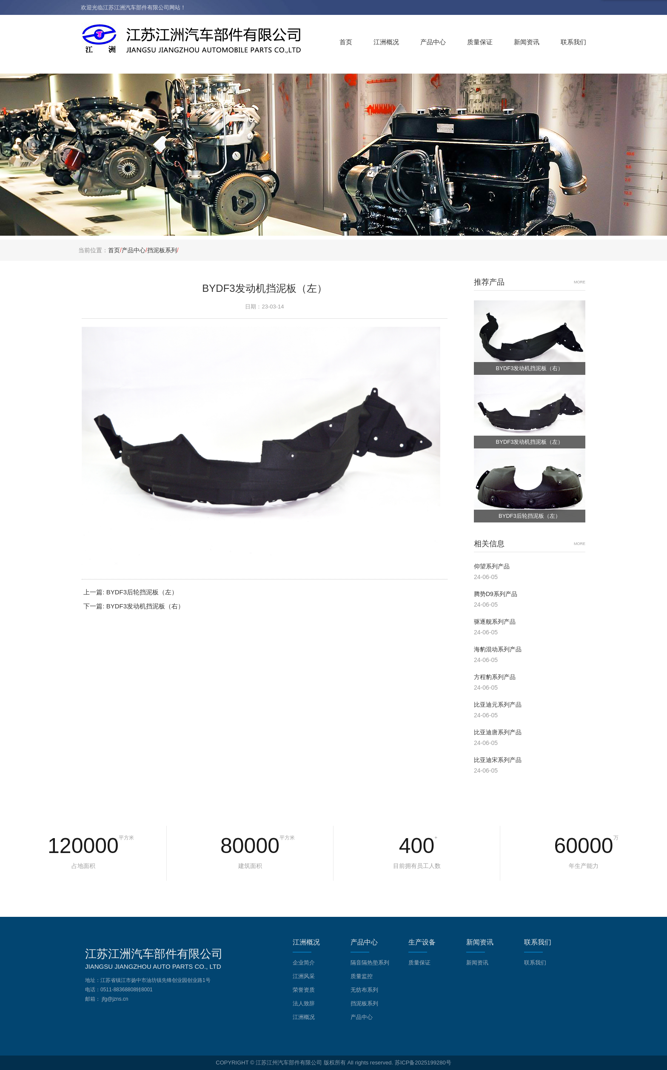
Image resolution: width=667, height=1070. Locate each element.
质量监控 (362, 976)
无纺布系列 (364, 990)
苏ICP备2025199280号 (423, 1062)
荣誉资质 (304, 990)
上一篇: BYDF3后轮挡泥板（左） (130, 592)
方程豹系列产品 (495, 676)
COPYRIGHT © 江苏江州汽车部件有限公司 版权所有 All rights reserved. (304, 1062)
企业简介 (304, 962)
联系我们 (573, 42)
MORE (579, 282)
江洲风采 (304, 976)
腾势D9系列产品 (495, 594)
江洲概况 (386, 42)
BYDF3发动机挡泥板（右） (530, 368)
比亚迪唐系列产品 (498, 732)
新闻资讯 (526, 42)
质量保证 (480, 42)
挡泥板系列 (162, 250)
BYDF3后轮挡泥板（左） (530, 516)
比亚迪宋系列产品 (498, 759)
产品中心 (433, 42)
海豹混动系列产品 (498, 649)
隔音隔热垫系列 (370, 962)
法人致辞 (304, 1003)
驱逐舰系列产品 (495, 621)
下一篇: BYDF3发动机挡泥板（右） (133, 606)
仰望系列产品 (492, 566)
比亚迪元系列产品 (498, 704)
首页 (345, 42)
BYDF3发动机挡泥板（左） (530, 442)
